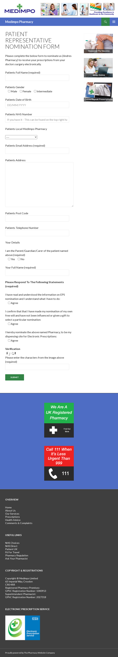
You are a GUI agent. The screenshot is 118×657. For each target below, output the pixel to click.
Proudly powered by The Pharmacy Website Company (30, 652)
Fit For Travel (12, 552)
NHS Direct (11, 545)
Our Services (12, 513)
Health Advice (13, 519)
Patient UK (11, 549)
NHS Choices (12, 542)
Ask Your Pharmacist (16, 558)
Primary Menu (114, 22)
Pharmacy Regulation (16, 555)
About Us (10, 510)
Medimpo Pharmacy (19, 22)
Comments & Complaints (18, 523)
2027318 (41, 597)
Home (8, 507)
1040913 (41, 590)
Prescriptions (12, 516)
